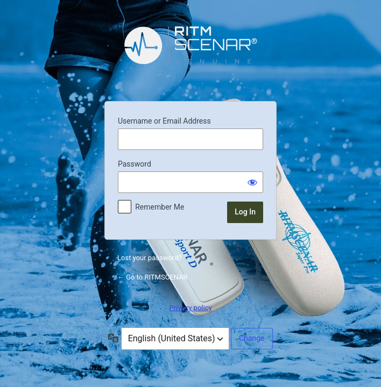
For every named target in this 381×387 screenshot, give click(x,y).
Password (134, 164)
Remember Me (159, 207)
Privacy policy (190, 308)
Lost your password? (149, 258)
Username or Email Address (164, 121)
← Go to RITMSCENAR (152, 277)
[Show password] (252, 182)
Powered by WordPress (190, 53)
